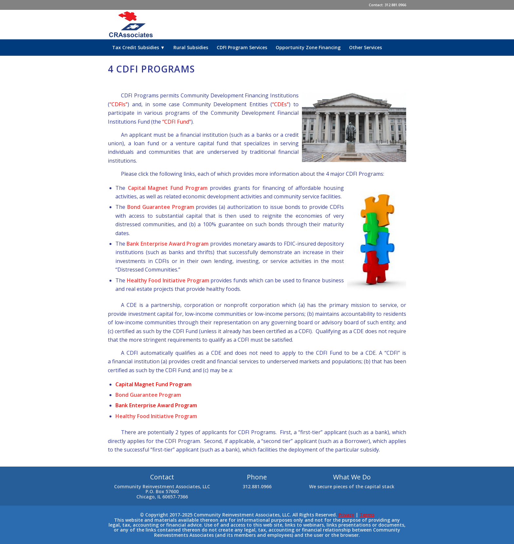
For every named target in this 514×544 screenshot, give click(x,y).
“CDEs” (280, 104)
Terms (367, 515)
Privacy (346, 515)
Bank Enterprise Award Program (156, 405)
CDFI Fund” (177, 121)
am (187, 384)
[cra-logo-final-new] (131, 24)
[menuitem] (138, 47)
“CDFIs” (118, 104)
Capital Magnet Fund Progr (149, 384)
